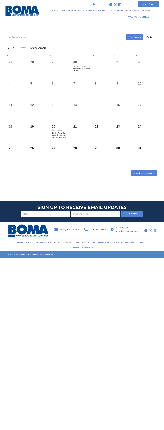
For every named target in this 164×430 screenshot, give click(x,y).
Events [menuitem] (117, 242)
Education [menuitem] (88, 242)
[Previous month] (8, 47)
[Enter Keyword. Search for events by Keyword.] (66, 37)
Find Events (135, 37)
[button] (110, 4)
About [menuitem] (30, 242)
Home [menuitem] (20, 242)
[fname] (45, 214)
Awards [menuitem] (129, 242)
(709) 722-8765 (98, 229)
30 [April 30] (75, 62)
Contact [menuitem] (142, 242)
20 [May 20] (53, 126)
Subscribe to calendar (142, 173)
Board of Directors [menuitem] (66, 242)
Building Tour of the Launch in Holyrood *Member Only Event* (59, 135)
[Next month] (13, 47)
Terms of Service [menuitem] (82, 247)
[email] (95, 214)
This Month (22, 48)
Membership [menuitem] (44, 242)
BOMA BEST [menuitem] (104, 242)
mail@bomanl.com (70, 229)
